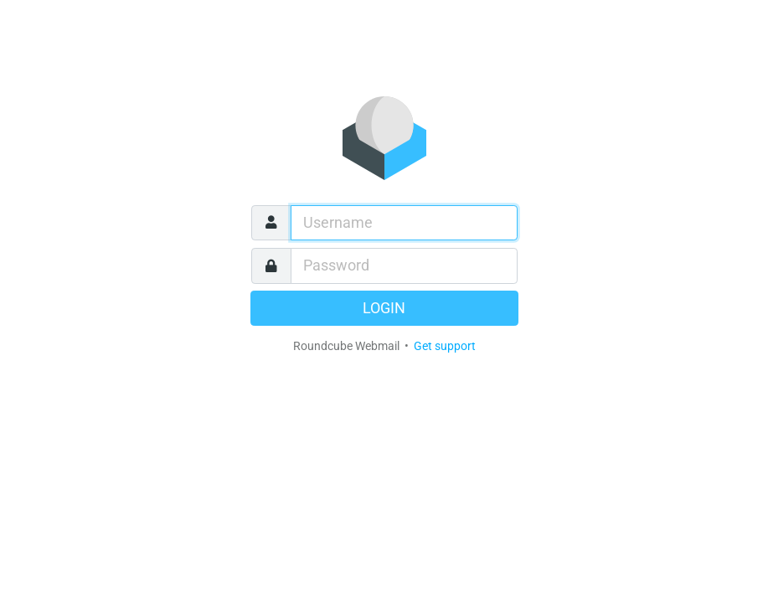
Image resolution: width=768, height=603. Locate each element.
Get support (445, 346)
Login (384, 308)
